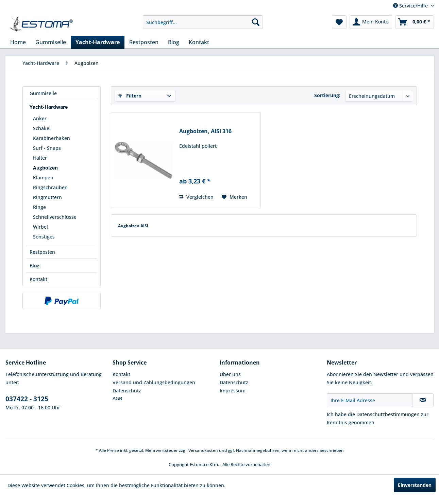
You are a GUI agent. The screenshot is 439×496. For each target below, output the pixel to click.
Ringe (39, 207)
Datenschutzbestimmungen (388, 414)
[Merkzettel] (339, 22)
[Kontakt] (199, 42)
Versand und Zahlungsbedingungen (154, 382)
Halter (40, 158)
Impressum (233, 390)
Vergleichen (196, 197)
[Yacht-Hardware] (97, 42)
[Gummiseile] (51, 42)
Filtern (129, 95)
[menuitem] (203, 22)
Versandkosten (203, 450)
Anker (40, 118)
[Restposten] (143, 42)
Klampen (43, 177)
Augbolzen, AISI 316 (205, 131)
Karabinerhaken (51, 138)
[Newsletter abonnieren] (423, 400)
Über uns (230, 374)
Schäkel (42, 128)
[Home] (18, 42)
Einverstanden (415, 485)
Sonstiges (44, 236)
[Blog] (173, 42)
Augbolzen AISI (133, 226)
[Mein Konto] (371, 22)
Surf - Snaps (47, 148)
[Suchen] (256, 22)
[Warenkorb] (414, 22)
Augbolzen (45, 167)
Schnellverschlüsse (55, 217)
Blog (34, 265)
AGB (117, 398)
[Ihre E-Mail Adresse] (369, 400)
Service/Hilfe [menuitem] (411, 5)
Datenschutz (127, 390)
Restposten (42, 252)
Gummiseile (43, 93)
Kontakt (38, 279)
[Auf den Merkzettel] (234, 197)
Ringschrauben (50, 187)
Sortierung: (327, 95)
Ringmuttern (47, 197)
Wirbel (40, 227)
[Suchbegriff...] (203, 22)
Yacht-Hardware (49, 107)
